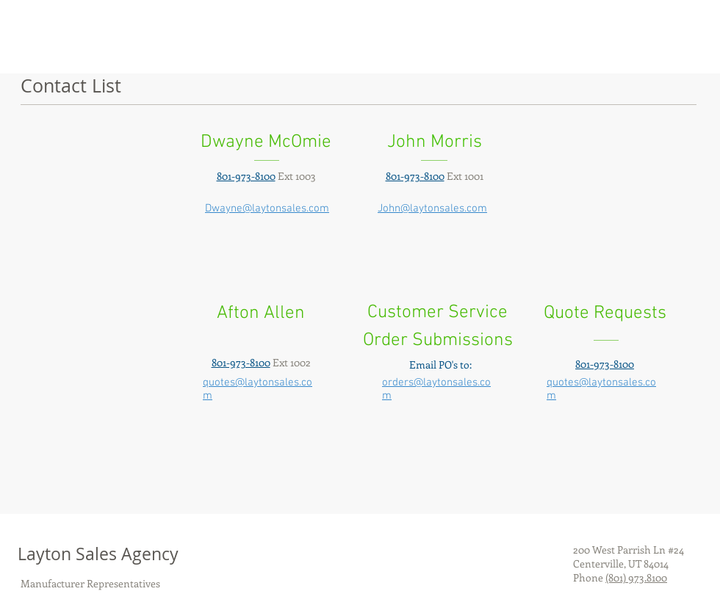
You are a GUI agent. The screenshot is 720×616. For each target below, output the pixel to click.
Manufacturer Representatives (90, 583)
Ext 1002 (261, 362)
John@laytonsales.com (432, 208)
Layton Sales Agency (98, 554)
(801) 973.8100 (636, 577)
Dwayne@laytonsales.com (267, 208)
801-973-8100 (604, 364)
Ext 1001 (434, 176)
